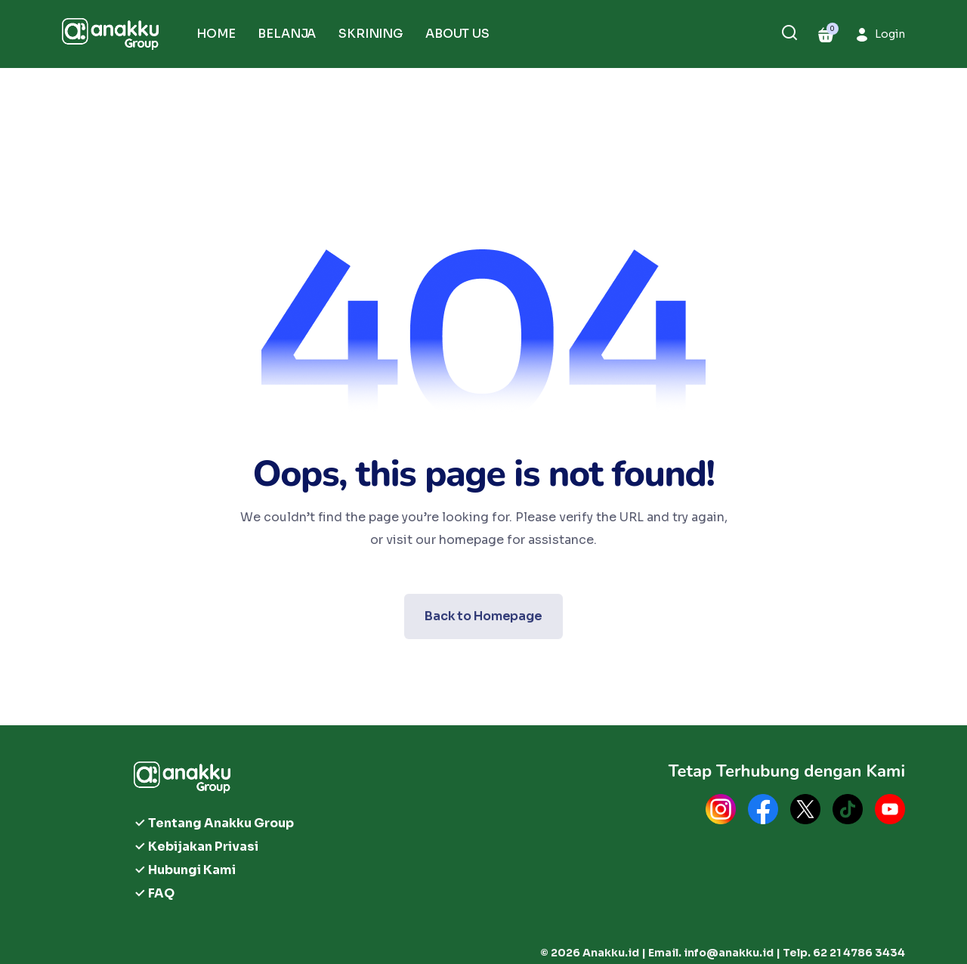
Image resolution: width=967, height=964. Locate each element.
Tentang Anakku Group (221, 823)
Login (890, 34)
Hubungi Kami (192, 870)
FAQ (161, 893)
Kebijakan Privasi (203, 846)
